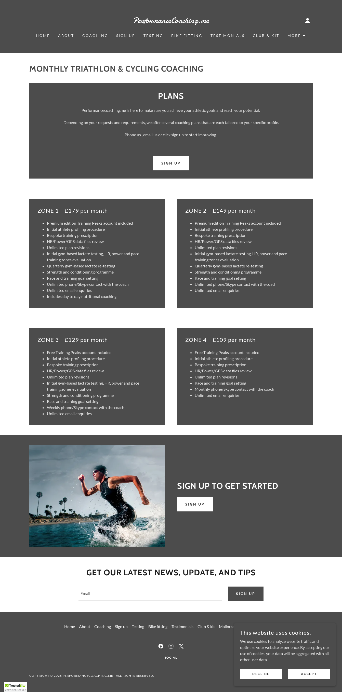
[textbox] (149, 594)
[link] (171, 21)
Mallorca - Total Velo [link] (237, 627)
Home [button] (69, 627)
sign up (171, 163)
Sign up (195, 504)
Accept (309, 684)
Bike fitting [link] (187, 35)
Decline (261, 684)
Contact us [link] (268, 627)
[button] (307, 20)
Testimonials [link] (228, 35)
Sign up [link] (125, 35)
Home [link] (43, 35)
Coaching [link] (95, 35)
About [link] (66, 35)
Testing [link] (153, 35)
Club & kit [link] (266, 35)
